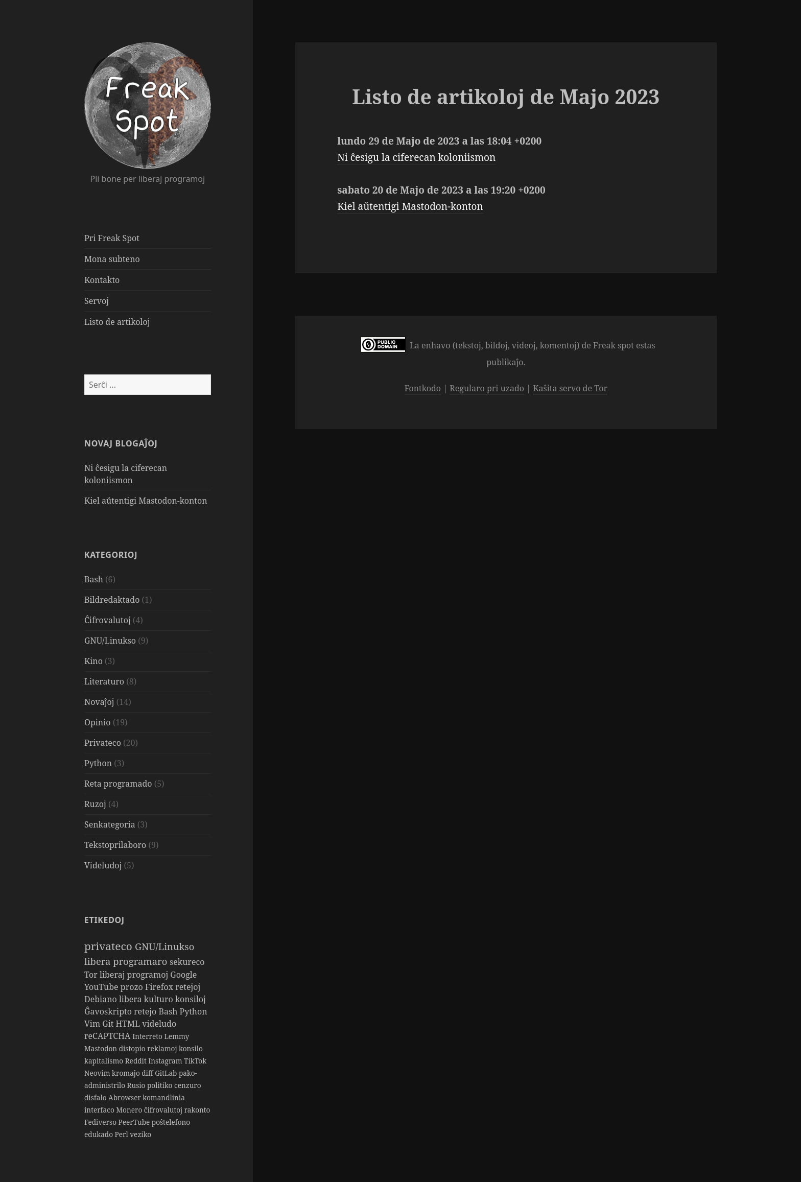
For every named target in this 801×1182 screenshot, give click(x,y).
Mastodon (101, 1048)
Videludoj (103, 865)
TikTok (195, 1061)
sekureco (187, 961)
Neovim (98, 1073)
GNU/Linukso (110, 640)
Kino (93, 661)
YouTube (102, 986)
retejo (146, 1011)
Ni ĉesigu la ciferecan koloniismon (416, 157)
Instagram (166, 1061)
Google (183, 974)
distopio (133, 1048)
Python (98, 763)
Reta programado (118, 783)
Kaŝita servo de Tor (570, 388)
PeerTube (135, 1122)
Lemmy (176, 1036)
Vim (93, 1023)
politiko (160, 1085)
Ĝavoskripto (109, 1011)
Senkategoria (109, 824)
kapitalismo (104, 1061)
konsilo (191, 1048)
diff (148, 1073)
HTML (129, 1023)
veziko (140, 1134)
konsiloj (190, 999)
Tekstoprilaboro (115, 844)
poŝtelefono (171, 1122)
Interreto (148, 1036)
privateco (109, 946)
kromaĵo (127, 1073)
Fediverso (101, 1122)
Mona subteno (112, 259)
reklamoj (163, 1048)
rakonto (197, 1110)
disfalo (96, 1097)
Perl (122, 1134)
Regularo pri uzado (487, 388)
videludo (159, 1023)
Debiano (101, 999)
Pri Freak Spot (111, 238)
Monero (130, 1110)
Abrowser (125, 1097)
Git (108, 1023)
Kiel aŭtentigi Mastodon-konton (145, 500)
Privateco (102, 742)
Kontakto (102, 280)
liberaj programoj (135, 974)
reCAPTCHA (108, 1036)
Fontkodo (423, 388)
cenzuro (187, 1085)
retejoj (187, 986)
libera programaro (127, 961)
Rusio (137, 1085)
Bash (93, 579)
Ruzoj (95, 804)
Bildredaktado (111, 599)
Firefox (160, 986)
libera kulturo (147, 999)
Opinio (97, 722)
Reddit (137, 1061)
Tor (92, 974)
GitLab (167, 1073)
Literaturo (104, 681)
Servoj (96, 300)
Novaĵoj (99, 701)
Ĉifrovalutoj (107, 620)
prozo (133, 986)
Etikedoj (104, 920)
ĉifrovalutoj (164, 1110)
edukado (99, 1134)
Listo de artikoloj (117, 321)
